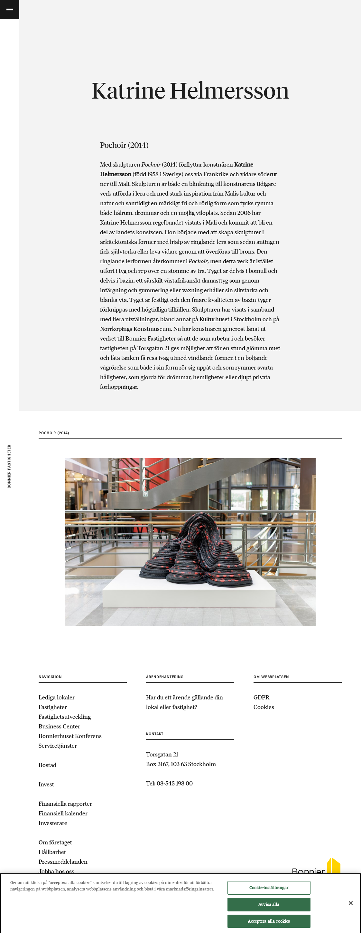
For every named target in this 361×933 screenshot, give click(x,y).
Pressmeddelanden (63, 861)
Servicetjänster (58, 745)
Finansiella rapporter (65, 803)
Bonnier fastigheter (9, 466)
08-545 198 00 (175, 783)
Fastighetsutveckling (65, 716)
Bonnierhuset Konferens (70, 736)
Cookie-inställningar (269, 889)
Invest (46, 784)
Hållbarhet (52, 852)
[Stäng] (351, 905)
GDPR (261, 697)
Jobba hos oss (56, 871)
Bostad (47, 765)
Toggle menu (9, 9)
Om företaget (55, 842)
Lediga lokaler (57, 697)
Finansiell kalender (63, 813)
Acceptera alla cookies (269, 923)
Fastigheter (53, 707)
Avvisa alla (268, 906)
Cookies (264, 707)
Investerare (53, 823)
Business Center (59, 726)
